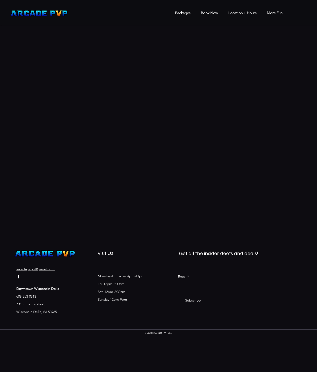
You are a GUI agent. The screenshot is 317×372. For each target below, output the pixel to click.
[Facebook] (18, 276)
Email (182, 276)
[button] (273, 13)
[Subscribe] (193, 300)
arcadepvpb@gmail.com (35, 269)
